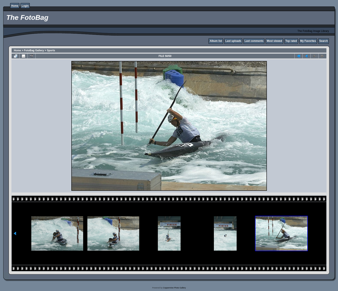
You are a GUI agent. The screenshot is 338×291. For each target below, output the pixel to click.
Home (14, 5)
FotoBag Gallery (34, 50)
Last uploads (233, 40)
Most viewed (274, 40)
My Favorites (308, 40)
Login (25, 5)
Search (323, 40)
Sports (51, 50)
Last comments (253, 40)
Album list (216, 40)
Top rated (291, 40)
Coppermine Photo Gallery (174, 288)
